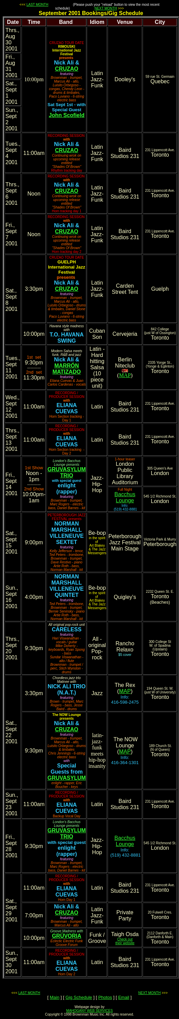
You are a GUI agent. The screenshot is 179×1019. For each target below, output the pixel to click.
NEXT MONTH (106, 8)
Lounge (125, 500)
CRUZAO (66, 69)
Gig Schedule (79, 997)
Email (123, 997)
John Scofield (66, 115)
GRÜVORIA (66, 936)
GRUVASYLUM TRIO (66, 472)
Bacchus (124, 494)
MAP (125, 375)
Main (54, 997)
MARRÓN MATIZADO (66, 369)
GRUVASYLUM (66, 778)
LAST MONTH (37, 4)
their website (124, 943)
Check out (125, 939)
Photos (105, 997)
